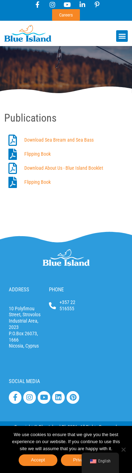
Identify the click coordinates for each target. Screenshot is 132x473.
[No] (123, 449)
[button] (122, 36)
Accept (38, 459)
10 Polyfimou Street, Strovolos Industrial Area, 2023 (24, 318)
